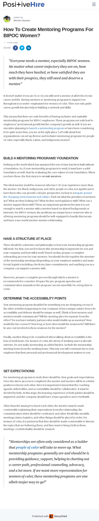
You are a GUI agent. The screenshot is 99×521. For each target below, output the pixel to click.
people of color (27, 447)
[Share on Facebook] (16, 47)
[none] (94, 4)
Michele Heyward (22, 20)
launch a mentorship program (46, 128)
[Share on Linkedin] (28, 47)
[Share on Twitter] (22, 47)
